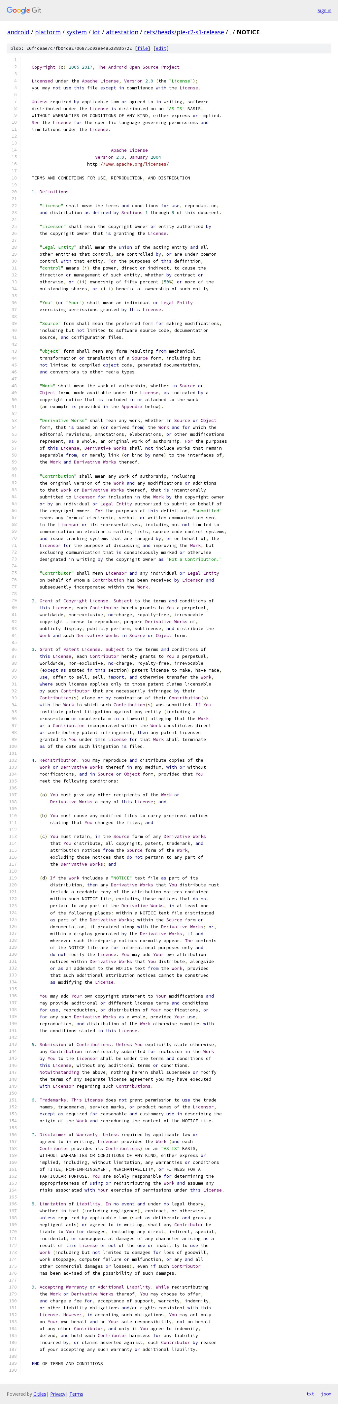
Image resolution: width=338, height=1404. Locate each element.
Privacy (57, 1394)
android (18, 32)
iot (96, 32)
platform (48, 32)
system (76, 32)
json (326, 1394)
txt (310, 1394)
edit (161, 48)
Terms (76, 1394)
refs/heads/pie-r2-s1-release (184, 32)
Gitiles (39, 1394)
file (142, 48)
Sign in (324, 10)
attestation (122, 32)
